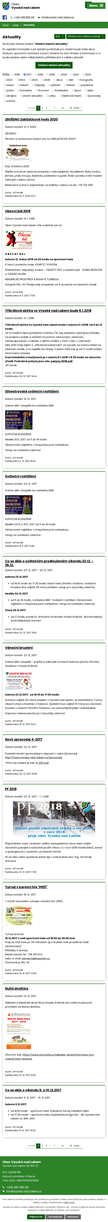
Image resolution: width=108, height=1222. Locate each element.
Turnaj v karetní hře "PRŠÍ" (26, 884)
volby (52, 92)
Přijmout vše (35, 1216)
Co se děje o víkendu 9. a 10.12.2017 (33, 1087)
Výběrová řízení (71, 92)
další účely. (69, 1202)
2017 (28, 71)
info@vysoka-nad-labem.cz (57, 14)
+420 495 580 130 (24, 14)
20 (71, 104)
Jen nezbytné (55, 1216)
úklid (90, 87)
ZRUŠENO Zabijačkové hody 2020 (31, 116)
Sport (77, 87)
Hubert (24, 82)
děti (71, 76)
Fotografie (86, 76)
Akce (59, 76)
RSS (59, 33)
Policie (71, 82)
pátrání (55, 82)
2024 (22, 76)
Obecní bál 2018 (17, 208)
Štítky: (6, 71)
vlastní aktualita (32, 92)
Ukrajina (11, 92)
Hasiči (10, 82)
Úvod (5, 22)
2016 (17, 71)
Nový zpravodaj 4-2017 (23, 736)
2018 (40, 71)
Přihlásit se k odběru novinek (86, 33)
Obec (16, 22)
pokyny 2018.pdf (62, 358)
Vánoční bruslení (19, 644)
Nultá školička (16, 985)
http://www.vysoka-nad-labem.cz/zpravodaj (33, 754)
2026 (47, 76)
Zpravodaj (94, 92)
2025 (34, 76)
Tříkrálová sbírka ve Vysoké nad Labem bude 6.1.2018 (48, 307)
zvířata (10, 97)
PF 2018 (11, 786)
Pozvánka (26, 87)
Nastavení (73, 1216)
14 (63, 104)
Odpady (40, 82)
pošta (10, 87)
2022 (88, 71)
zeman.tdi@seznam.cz (36, 955)
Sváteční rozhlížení (20, 473)
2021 (76, 71)
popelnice (87, 82)
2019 (52, 71)
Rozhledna (61, 87)
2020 (64, 71)
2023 (9, 76)
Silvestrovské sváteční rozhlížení (32, 388)
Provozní (43, 87)
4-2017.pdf (42, 760)
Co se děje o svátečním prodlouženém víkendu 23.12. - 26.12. (49, 560)
